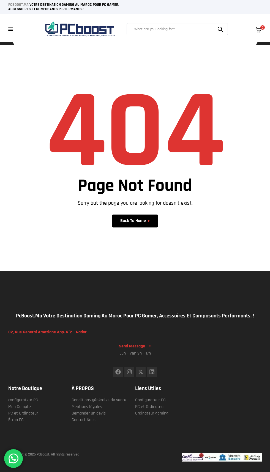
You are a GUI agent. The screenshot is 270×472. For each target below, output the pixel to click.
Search (221, 29)
